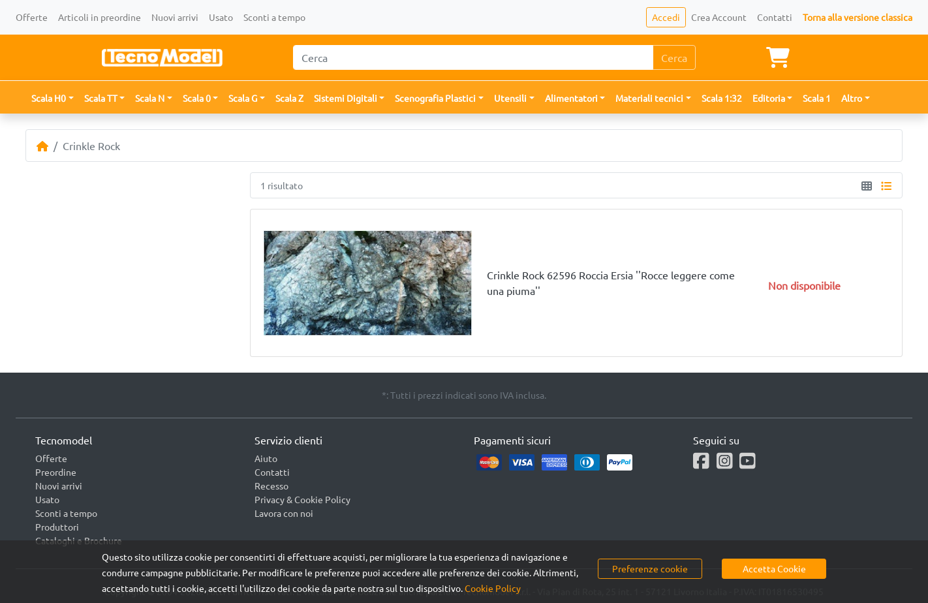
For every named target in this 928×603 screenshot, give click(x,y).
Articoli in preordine (99, 17)
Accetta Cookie (774, 568)
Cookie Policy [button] (493, 588)
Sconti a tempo (274, 17)
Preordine (55, 472)
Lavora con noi (284, 513)
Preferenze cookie (650, 568)
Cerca (674, 57)
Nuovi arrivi (174, 17)
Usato (221, 17)
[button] (52, 98)
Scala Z (289, 98)
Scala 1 (817, 98)
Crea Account (719, 17)
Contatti (774, 17)
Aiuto (266, 458)
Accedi (666, 17)
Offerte (32, 17)
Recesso (271, 485)
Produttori (57, 527)
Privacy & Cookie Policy (302, 499)
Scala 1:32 (722, 98)
